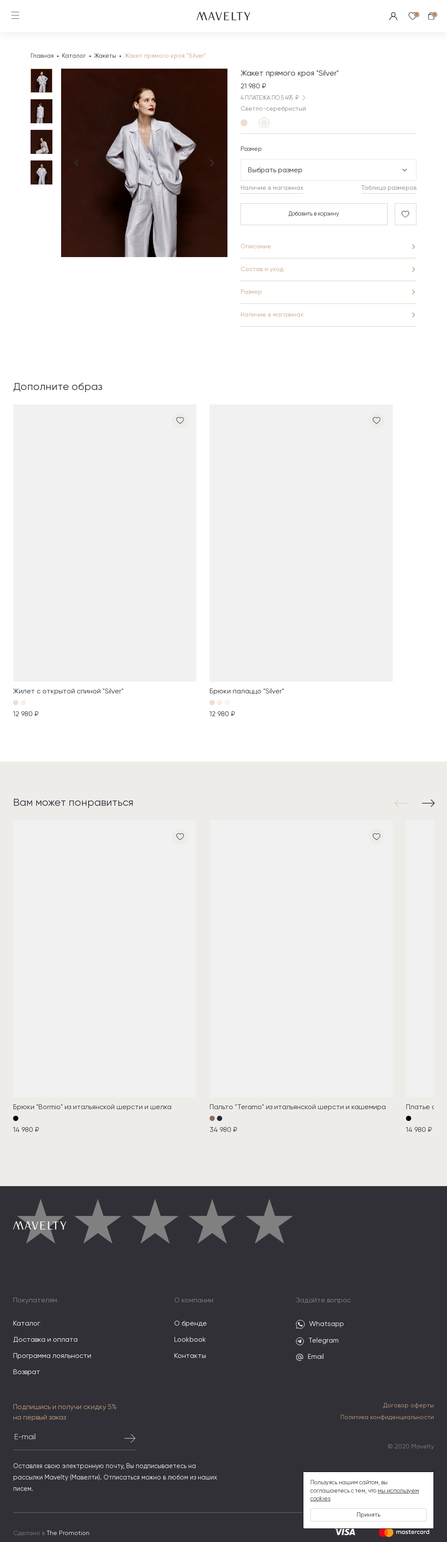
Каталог (74, 56)
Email (310, 1358)
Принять (368, 1515)
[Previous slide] (76, 193)
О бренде (190, 1324)
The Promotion (68, 1534)
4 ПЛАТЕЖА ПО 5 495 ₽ (275, 99)
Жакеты (105, 56)
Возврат (26, 1373)
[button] (403, 804)
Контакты (190, 1357)
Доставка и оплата (45, 1340)
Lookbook (190, 1340)
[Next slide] (212, 193)
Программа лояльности (52, 1357)
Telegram (317, 1342)
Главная (42, 56)
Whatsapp (320, 1325)
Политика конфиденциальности (387, 1418)
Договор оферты (408, 1406)
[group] (104, 563)
